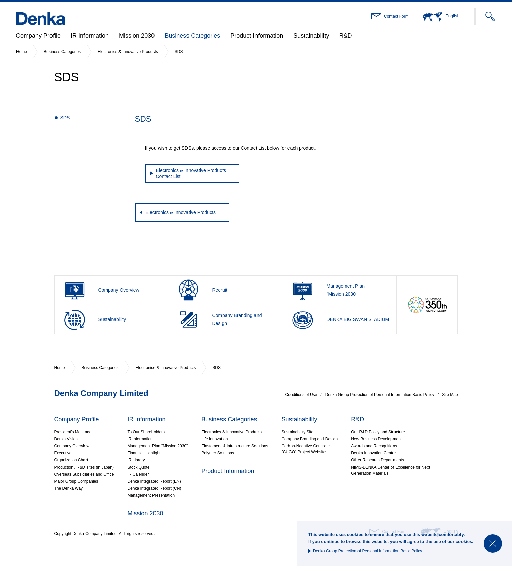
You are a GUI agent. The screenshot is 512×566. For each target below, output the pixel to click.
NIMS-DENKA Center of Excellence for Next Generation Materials (390, 470)
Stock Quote (138, 467)
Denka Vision (66, 439)
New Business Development (376, 439)
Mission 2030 (137, 35)
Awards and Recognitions (374, 446)
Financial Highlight (143, 453)
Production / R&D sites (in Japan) (84, 467)
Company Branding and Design (309, 439)
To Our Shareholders (146, 432)
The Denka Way (68, 488)
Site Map (450, 394)
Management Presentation (151, 495)
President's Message (73, 432)
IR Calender (138, 474)
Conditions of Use (301, 394)
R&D (345, 35)
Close (493, 543)
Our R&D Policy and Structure (378, 432)
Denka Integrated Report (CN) (154, 488)
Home (21, 51)
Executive (63, 453)
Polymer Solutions (217, 453)
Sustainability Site (297, 432)
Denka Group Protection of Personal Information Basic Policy (367, 551)
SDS (65, 117)
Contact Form (396, 16)
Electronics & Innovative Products (128, 51)
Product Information (256, 35)
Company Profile (38, 35)
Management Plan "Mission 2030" (157, 446)
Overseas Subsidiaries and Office (84, 474)
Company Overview (72, 446)
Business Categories (192, 35)
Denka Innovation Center (373, 453)
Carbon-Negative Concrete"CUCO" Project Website (305, 449)
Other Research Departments (377, 460)
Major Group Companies (76, 481)
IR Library (136, 460)
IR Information (90, 35)
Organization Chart (71, 460)
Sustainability (311, 35)
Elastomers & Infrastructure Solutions (234, 446)
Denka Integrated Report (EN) (154, 481)
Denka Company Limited (101, 393)
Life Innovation (214, 439)
